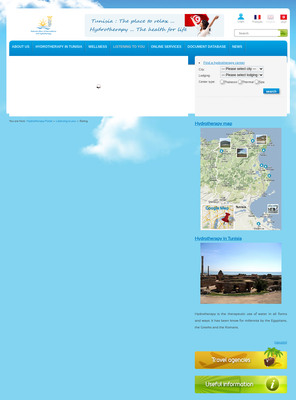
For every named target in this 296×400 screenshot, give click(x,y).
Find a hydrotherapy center (224, 63)
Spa (261, 82)
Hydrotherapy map (213, 123)
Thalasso (230, 82)
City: (202, 69)
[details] (280, 342)
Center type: (207, 82)
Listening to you (66, 121)
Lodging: (204, 75)
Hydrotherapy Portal (39, 121)
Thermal (248, 82)
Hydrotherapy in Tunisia (218, 238)
